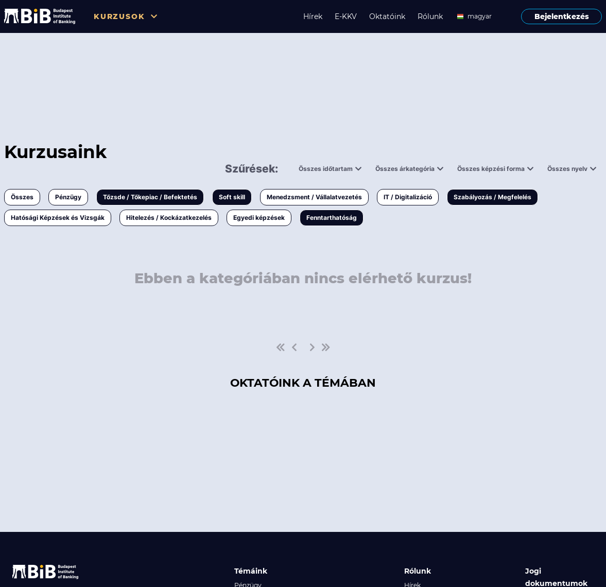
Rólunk (430, 16)
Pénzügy (68, 197)
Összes (22, 197)
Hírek (312, 16)
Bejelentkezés (561, 16)
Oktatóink (387, 16)
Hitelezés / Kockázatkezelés (169, 217)
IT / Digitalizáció (408, 197)
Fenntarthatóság (331, 217)
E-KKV (346, 16)
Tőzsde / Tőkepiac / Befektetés (150, 197)
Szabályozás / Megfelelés (492, 197)
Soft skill (232, 197)
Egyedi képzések (259, 217)
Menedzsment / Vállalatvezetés (314, 197)
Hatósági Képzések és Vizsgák (58, 217)
